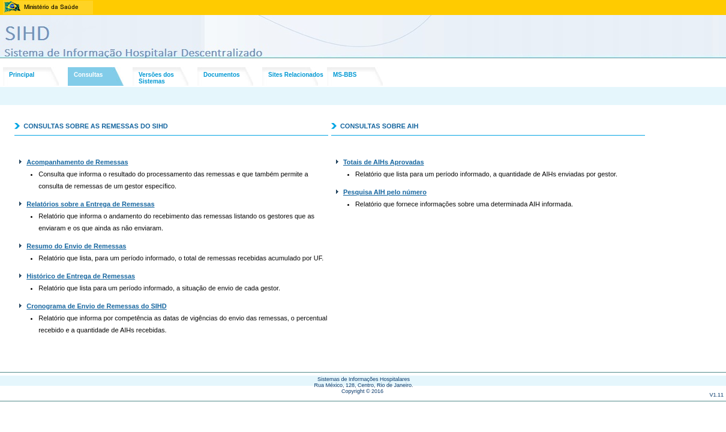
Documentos (221, 74)
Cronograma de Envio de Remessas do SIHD (96, 306)
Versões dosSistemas (156, 78)
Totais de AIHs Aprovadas (383, 162)
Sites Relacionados (295, 74)
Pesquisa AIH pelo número (385, 192)
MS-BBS (344, 74)
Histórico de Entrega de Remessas (80, 276)
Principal (21, 74)
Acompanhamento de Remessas (77, 162)
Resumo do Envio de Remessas (76, 246)
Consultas (88, 74)
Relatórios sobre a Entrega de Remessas (90, 204)
